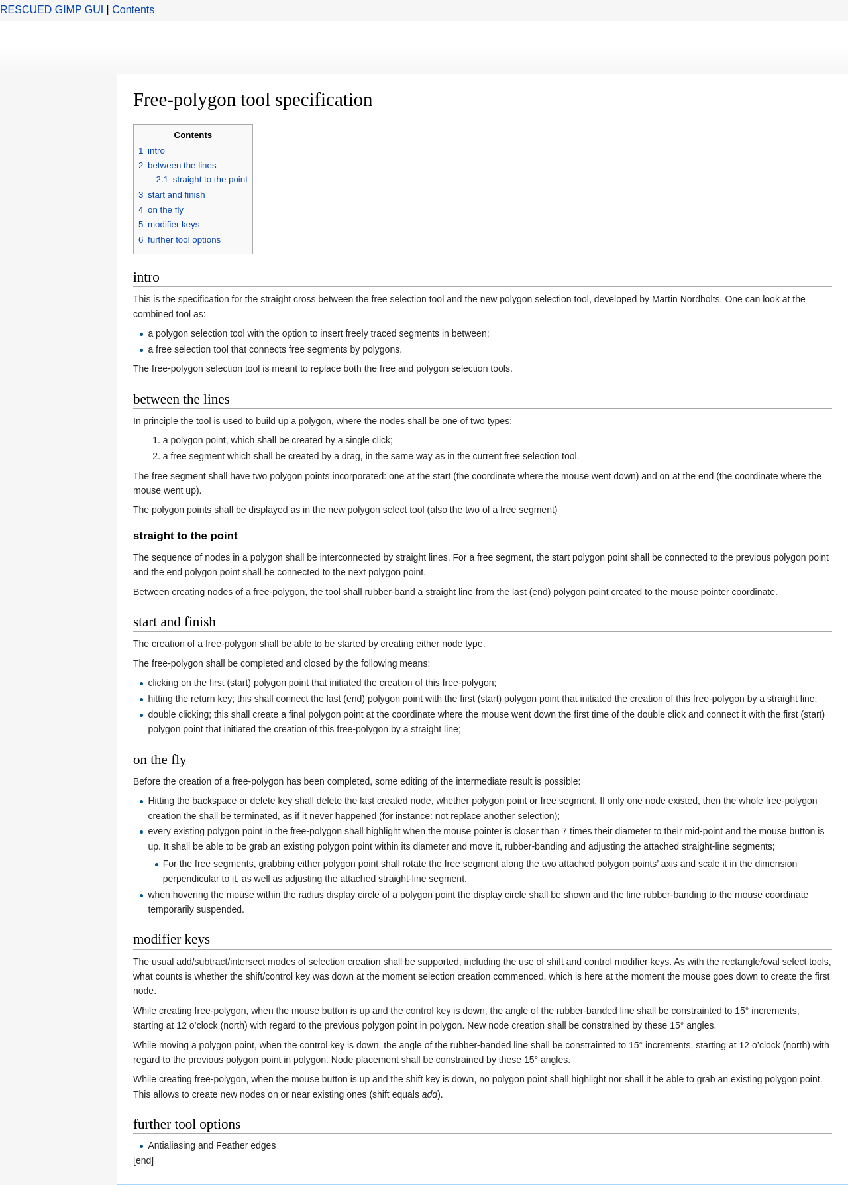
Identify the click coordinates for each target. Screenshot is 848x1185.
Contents (133, 9)
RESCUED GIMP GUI (51, 9)
